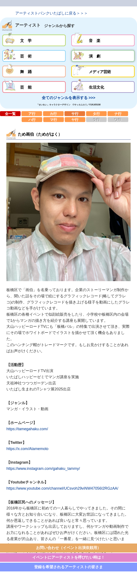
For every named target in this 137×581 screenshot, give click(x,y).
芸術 (34, 56)
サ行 (74, 113)
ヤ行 (75, 119)
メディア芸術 (103, 71)
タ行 (96, 113)
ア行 (31, 113)
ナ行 (118, 113)
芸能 (34, 87)
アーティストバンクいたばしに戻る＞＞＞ (51, 13)
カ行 (53, 113)
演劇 (103, 56)
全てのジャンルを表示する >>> (68, 98)
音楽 (103, 40)
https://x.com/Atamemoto (27, 449)
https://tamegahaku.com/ (27, 429)
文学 (34, 40)
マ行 (53, 119)
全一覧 (10, 113)
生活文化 (103, 87)
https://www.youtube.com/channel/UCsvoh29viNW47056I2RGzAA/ (62, 488)
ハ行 (32, 119)
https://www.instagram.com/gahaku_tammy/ (43, 468)
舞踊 (34, 71)
